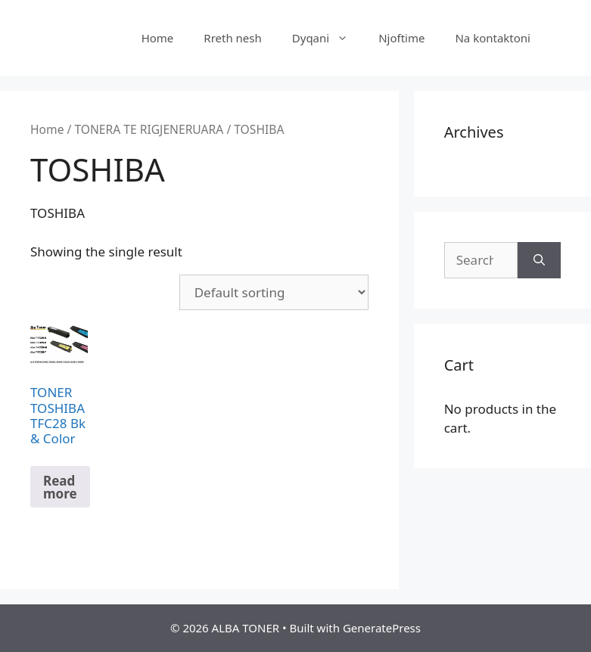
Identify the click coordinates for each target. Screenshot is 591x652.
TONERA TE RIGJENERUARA (148, 129)
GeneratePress (382, 627)
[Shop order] (274, 292)
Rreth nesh (232, 37)
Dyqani (327, 38)
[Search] (539, 260)
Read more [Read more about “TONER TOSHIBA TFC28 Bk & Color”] (60, 487)
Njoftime (401, 37)
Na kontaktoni (492, 37)
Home (158, 37)
